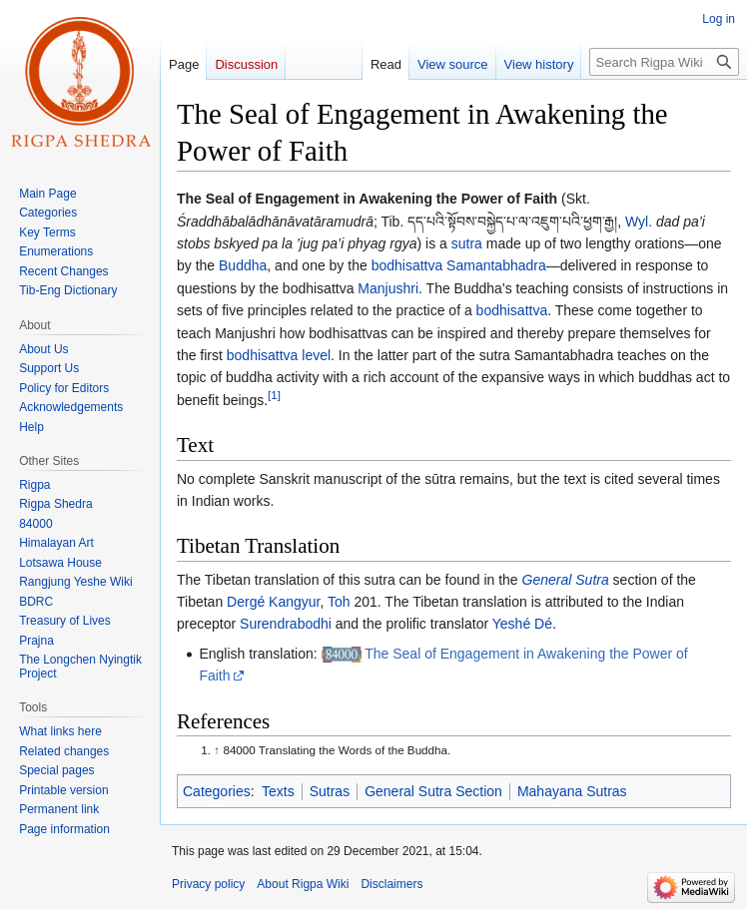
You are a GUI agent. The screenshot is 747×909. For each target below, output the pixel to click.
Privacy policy (208, 884)
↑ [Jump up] (217, 749)
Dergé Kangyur (273, 602)
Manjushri (388, 288)
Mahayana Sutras (572, 791)
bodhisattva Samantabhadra (459, 265)
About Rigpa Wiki (303, 884)
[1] (274, 394)
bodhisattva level (279, 355)
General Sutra (565, 580)
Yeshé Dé (522, 624)
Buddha (243, 265)
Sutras (330, 791)
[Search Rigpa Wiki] (664, 62)
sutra (466, 243)
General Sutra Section (433, 791)
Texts (278, 791)
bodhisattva (512, 310)
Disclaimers (391, 884)
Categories (217, 791)
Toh (339, 602)
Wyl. (638, 221)
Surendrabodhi (286, 624)
